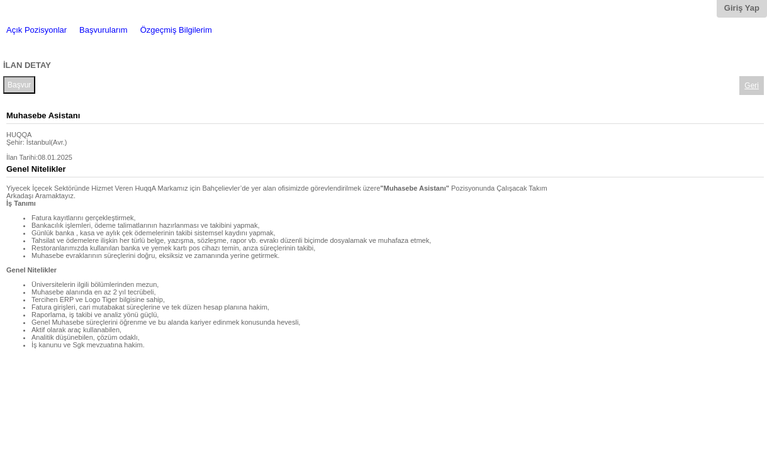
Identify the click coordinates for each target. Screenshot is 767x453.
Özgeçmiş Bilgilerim (176, 30)
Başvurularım (103, 30)
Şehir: (15, 142)
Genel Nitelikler (36, 169)
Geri (751, 85)
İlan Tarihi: (22, 157)
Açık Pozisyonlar (36, 30)
